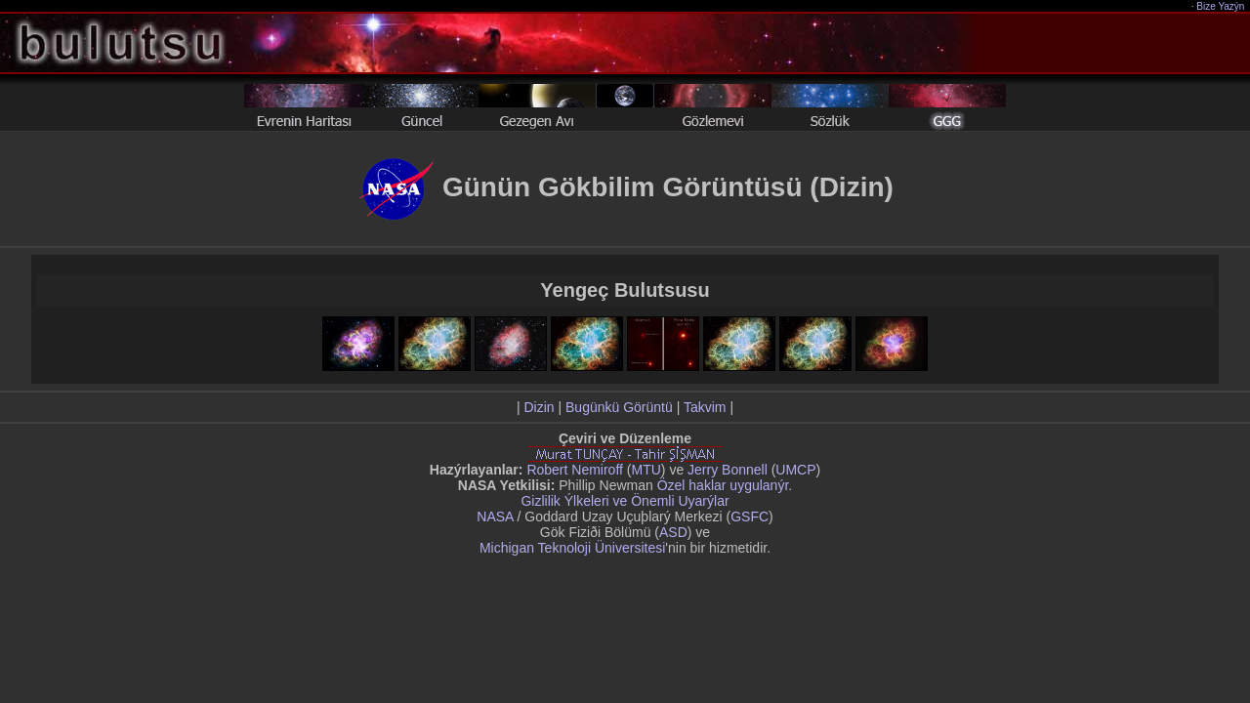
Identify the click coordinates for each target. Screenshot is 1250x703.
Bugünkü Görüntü (619, 407)
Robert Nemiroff (574, 469)
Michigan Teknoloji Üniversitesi (572, 548)
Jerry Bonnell (728, 469)
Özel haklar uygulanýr (723, 485)
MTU (646, 469)
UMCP (795, 469)
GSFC (749, 516)
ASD (673, 532)
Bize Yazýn (1221, 6)
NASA (495, 516)
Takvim (705, 407)
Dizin (538, 407)
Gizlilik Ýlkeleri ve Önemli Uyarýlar (625, 501)
